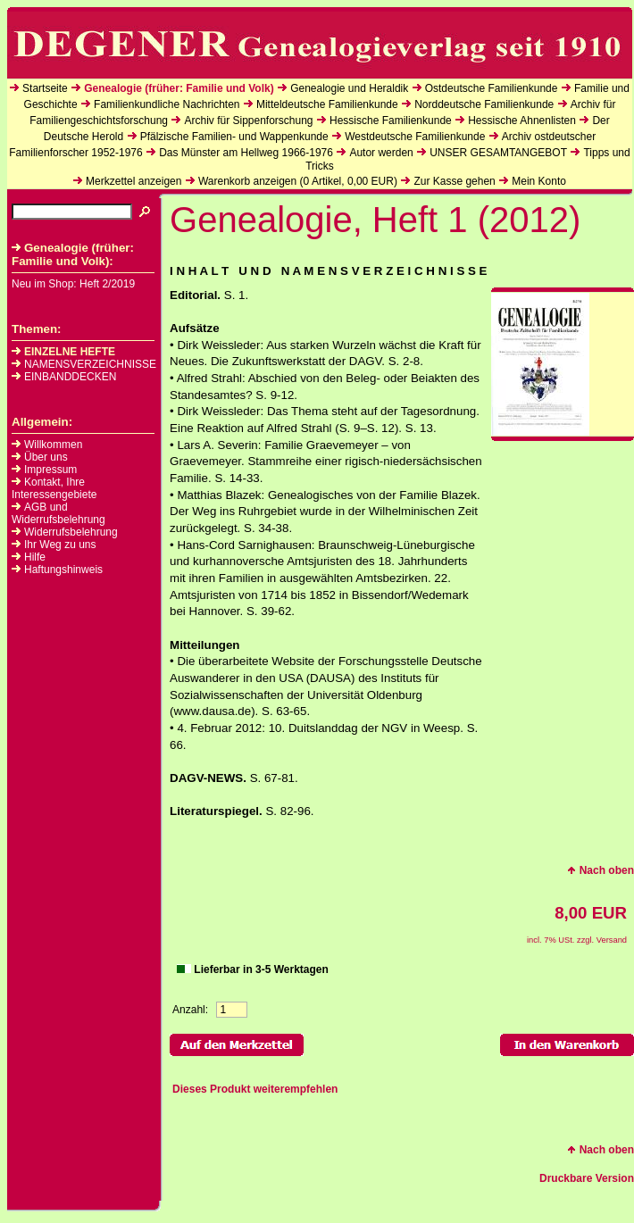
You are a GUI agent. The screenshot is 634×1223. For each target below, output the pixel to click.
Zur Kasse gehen (454, 181)
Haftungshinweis (63, 569)
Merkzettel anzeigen (133, 181)
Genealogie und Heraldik (349, 88)
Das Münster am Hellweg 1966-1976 (246, 152)
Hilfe (35, 557)
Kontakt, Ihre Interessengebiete (54, 488)
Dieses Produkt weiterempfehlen (255, 1089)
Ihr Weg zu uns (60, 544)
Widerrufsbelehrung (71, 532)
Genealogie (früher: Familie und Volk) (178, 88)
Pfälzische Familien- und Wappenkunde (234, 136)
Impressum (50, 469)
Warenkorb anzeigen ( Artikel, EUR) (297, 181)
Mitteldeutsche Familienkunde (327, 104)
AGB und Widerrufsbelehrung (58, 513)
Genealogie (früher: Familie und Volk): (73, 254)
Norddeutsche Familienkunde (484, 104)
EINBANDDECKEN (64, 376)
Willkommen (53, 444)
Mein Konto (539, 181)
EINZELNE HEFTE (63, 351)
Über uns (46, 457)
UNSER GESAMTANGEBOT (498, 152)
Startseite (45, 88)
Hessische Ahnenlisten (522, 120)
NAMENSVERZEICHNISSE (84, 364)
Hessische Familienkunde (391, 120)
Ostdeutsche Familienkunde (491, 88)
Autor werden (381, 152)
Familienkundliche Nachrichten (166, 104)
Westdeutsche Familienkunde (415, 136)
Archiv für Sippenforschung (248, 120)
